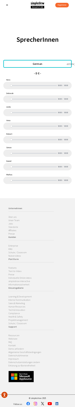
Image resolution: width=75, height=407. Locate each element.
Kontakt (12, 345)
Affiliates (12, 230)
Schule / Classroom (17, 252)
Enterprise (13, 245)
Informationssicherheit (18, 284)
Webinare (12, 338)
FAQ (10, 342)
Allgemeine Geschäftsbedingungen (24, 352)
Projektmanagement (18, 320)
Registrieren (62, 5)
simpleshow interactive (19, 281)
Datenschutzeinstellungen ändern (24, 362)
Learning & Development (20, 296)
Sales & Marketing (16, 303)
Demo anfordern (16, 348)
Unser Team (14, 220)
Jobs (10, 223)
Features (12, 267)
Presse (11, 233)
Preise (11, 274)
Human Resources (16, 306)
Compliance (14, 313)
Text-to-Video (14, 271)
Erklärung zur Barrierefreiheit (21, 365)
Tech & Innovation (16, 310)
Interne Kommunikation (19, 299)
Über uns (12, 217)
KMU (10, 249)
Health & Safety (15, 316)
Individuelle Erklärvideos (19, 277)
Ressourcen (14, 335)
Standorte (13, 227)
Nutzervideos (14, 255)
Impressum (13, 358)
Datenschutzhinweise (18, 355)
